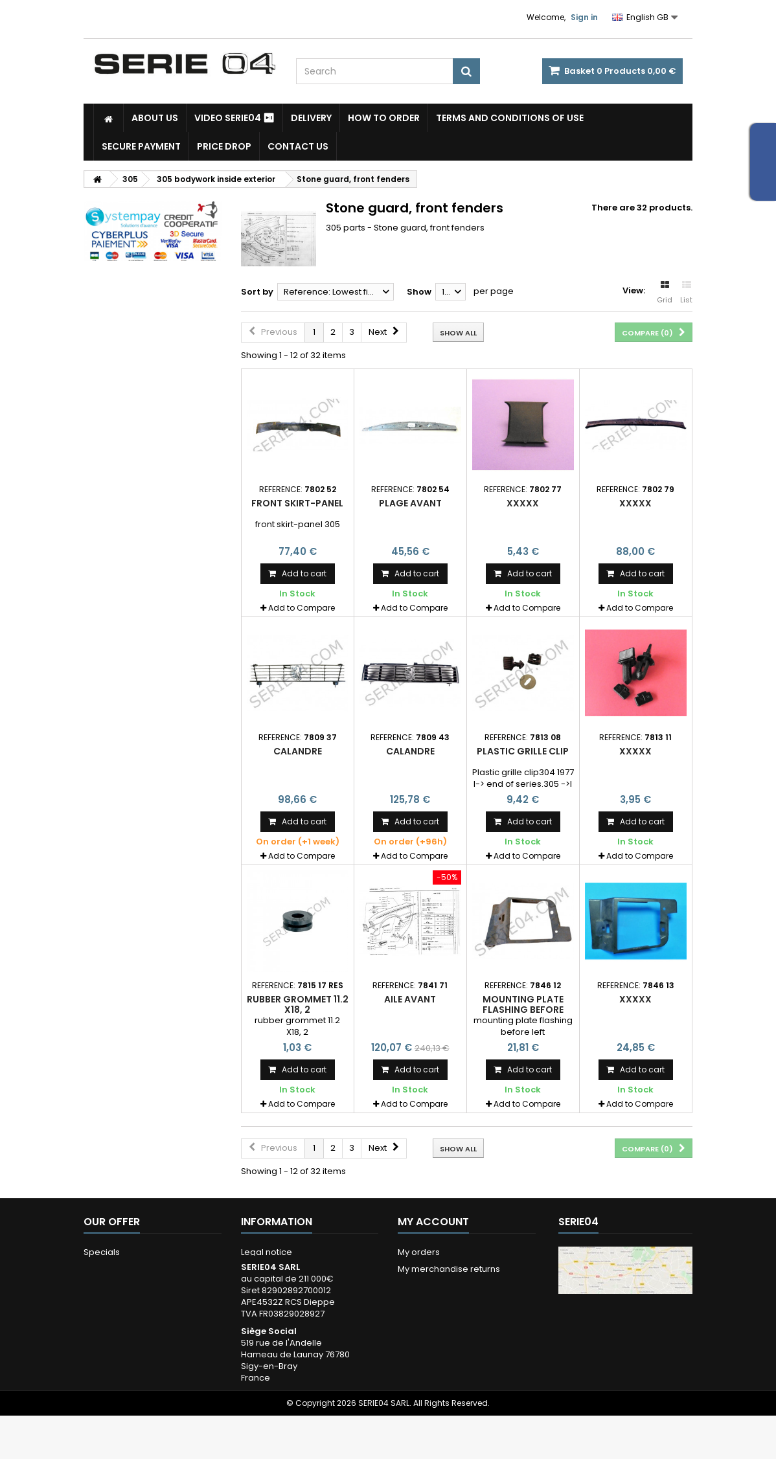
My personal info (432, 1319)
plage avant (410, 503)
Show (419, 292)
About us (154, 117)
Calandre (297, 751)
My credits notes (432, 1286)
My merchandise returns (449, 1269)
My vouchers (424, 1336)
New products (113, 1269)
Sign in (584, 17)
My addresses (427, 1302)
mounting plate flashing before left (523, 1010)
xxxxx (523, 503)
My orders (419, 1252)
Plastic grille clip (523, 751)
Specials (102, 1252)
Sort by (257, 292)
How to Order (384, 117)
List (686, 292)
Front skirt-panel (297, 503)
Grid (664, 292)
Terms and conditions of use (510, 117)
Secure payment (141, 146)
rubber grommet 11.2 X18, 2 (297, 1004)
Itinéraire (594, 1405)
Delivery (311, 117)
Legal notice (266, 1252)
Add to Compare (301, 607)
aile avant (410, 999)
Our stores (106, 1286)
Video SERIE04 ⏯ (234, 117)
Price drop (224, 146)
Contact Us (298, 146)
